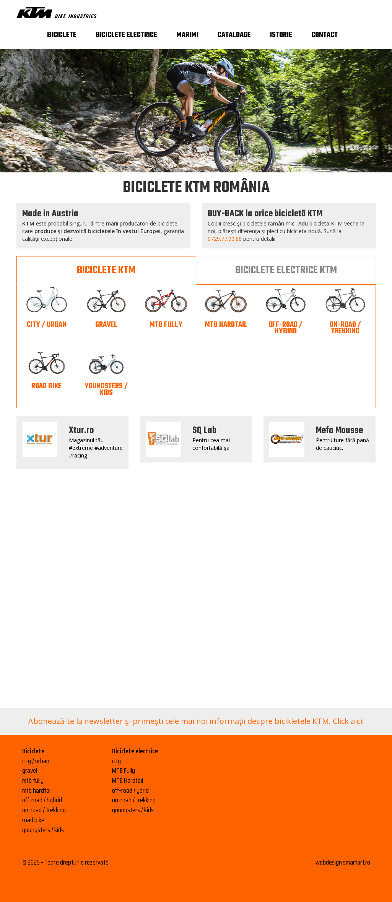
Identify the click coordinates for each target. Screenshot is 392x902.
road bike (33, 819)
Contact (324, 35)
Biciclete (61, 35)
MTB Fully (123, 770)
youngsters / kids (43, 829)
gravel (29, 770)
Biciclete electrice (126, 35)
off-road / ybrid (130, 790)
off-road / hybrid (42, 800)
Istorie (281, 35)
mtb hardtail (37, 790)
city (116, 761)
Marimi (187, 35)
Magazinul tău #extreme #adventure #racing (96, 447)
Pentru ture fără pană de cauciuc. (342, 443)
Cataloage (234, 35)
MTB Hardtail (127, 780)
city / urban (35, 761)
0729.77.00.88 (225, 238)
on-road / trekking (44, 810)
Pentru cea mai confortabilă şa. (211, 443)
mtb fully (33, 780)
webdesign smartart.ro (343, 862)
